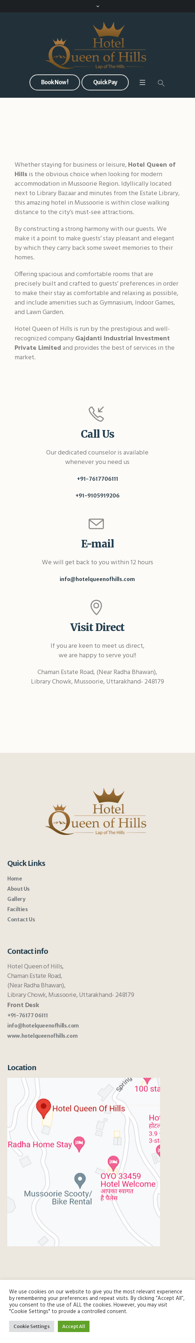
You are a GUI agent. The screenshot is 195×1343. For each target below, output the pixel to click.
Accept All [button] (73, 1326)
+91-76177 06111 (27, 1015)
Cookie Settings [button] (31, 1326)
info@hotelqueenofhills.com (97, 579)
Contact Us (21, 919)
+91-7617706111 (97, 479)
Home (14, 878)
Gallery (16, 899)
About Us (18, 889)
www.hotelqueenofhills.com (42, 1036)
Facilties (17, 909)
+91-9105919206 (97, 495)
